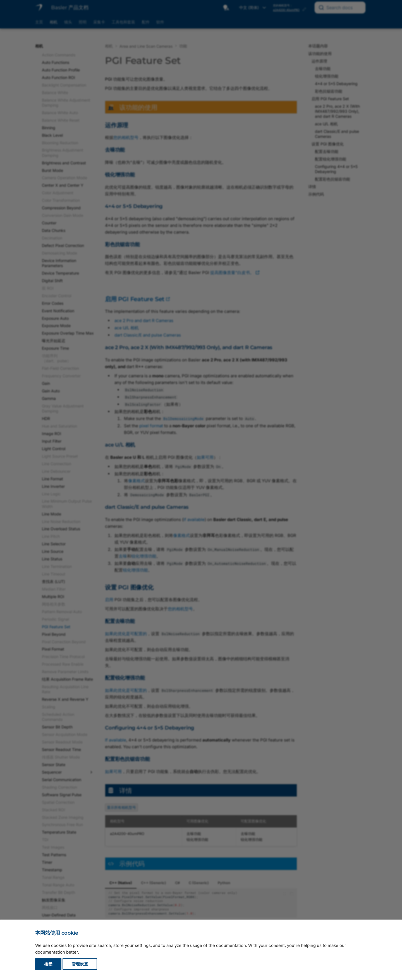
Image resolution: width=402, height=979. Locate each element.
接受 (48, 964)
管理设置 (79, 964)
